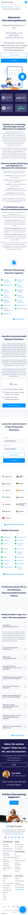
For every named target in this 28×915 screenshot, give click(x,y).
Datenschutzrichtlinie (19, 887)
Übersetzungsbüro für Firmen (7, 868)
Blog (4, 894)
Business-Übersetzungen (8, 850)
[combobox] (5, 913)
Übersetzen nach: (7, 445)
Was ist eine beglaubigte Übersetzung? (14, 648)
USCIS (5, 552)
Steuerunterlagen (21, 557)
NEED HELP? (23, 909)
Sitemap (4, 899)
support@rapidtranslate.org (16, 833)
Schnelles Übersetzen (7, 7)
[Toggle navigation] (26, 2)
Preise (4, 880)
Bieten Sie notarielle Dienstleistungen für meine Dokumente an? (14, 706)
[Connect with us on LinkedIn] (12, 837)
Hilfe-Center (5, 892)
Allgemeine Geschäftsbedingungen (20, 884)
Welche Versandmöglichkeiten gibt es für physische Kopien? (14, 696)
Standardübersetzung (7, 848)
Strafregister (6, 540)
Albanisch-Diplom (7, 305)
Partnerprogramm (6, 885)
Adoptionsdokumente (8, 567)
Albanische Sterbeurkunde (20, 301)
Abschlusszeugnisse (21, 537)
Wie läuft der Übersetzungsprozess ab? (14, 625)
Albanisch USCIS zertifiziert (20, 280)
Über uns (5, 878)
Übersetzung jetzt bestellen (14, 405)
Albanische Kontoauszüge (6, 296)
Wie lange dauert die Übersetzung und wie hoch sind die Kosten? (14, 667)
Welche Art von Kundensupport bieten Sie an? (14, 727)
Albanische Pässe (7, 313)
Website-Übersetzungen (20, 860)
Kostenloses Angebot (14, 54)
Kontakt (14, 764)
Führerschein (6, 560)
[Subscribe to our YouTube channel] (19, 837)
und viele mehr (20, 319)
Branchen (17, 871)
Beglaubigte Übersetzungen (6, 845)
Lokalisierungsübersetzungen (8, 857)
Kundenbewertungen (7, 890)
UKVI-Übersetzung (19, 849)
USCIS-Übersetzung (19, 844)
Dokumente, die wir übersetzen (15, 574)
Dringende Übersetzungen (18, 863)
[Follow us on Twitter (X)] (9, 837)
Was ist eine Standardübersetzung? (14, 657)
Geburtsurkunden (7, 537)
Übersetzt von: (6, 437)
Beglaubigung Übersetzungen (6, 854)
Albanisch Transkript (7, 285)
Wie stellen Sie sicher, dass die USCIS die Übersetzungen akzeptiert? (14, 717)
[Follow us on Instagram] (5, 837)
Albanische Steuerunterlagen (21, 296)
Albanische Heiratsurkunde (6, 301)
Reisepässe (6, 563)
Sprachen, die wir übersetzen (15, 524)
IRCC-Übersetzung (19, 846)
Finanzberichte (20, 540)
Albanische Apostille (21, 305)
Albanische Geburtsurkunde (6, 280)
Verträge (5, 557)
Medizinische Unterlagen (20, 552)
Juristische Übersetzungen (6, 860)
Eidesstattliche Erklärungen (20, 544)
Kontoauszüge (20, 560)
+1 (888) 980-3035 (19, 889)
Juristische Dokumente (19, 567)
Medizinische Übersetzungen (6, 864)
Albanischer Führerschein (20, 285)
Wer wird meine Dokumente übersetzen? (14, 687)
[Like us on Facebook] (22, 837)
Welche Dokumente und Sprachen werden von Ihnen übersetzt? (14, 677)
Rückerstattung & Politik (8, 883)
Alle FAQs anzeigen (19, 735)
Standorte (17, 878)
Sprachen (17, 7)
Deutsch (3, 913)
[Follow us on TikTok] (16, 837)
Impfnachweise (20, 548)
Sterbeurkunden (20, 563)
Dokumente (17, 856)
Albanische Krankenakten (6, 290)
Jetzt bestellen (14, 60)
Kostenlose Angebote (14, 454)
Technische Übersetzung (17, 867)
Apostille (5, 543)
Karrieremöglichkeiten (19, 880)
